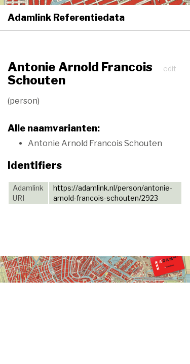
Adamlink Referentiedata (66, 17)
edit (169, 68)
